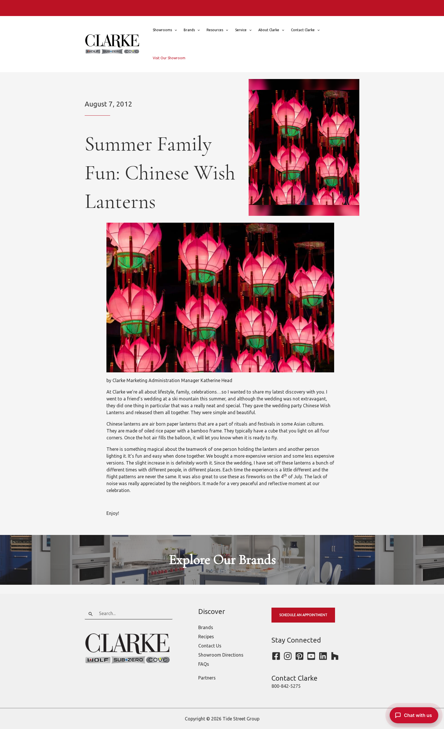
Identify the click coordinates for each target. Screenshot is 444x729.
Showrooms (165, 30)
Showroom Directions (220, 654)
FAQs (203, 664)
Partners (207, 677)
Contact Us (209, 645)
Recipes (206, 636)
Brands (192, 30)
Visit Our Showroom (169, 58)
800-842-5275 (286, 686)
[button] (174, 30)
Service (243, 30)
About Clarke (271, 30)
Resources (217, 30)
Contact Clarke (305, 30)
